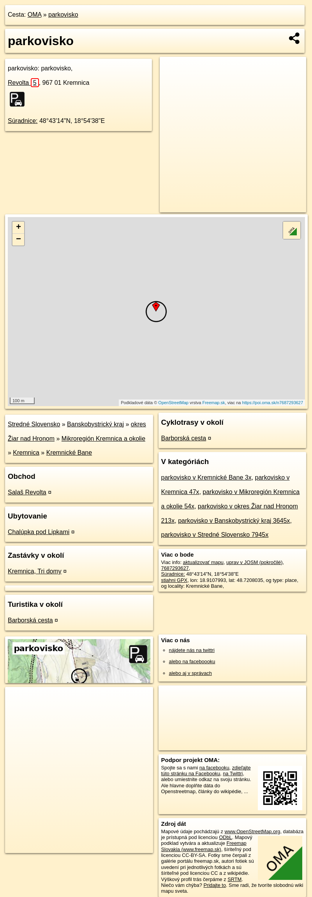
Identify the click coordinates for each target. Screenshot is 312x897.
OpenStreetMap (173, 402)
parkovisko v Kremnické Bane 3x (206, 477)
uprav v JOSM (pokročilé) (254, 562)
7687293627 (175, 568)
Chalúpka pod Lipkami (38, 532)
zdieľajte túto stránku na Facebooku (206, 770)
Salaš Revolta (27, 492)
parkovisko (63, 14)
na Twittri (233, 773)
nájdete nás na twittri (192, 650)
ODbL (225, 837)
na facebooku (214, 768)
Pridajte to (214, 885)
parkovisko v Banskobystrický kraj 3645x (234, 520)
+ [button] (18, 227)
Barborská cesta (30, 620)
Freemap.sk (213, 402)
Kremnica (26, 452)
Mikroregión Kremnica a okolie (103, 438)
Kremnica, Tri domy (35, 571)
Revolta (23, 82)
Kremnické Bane (69, 452)
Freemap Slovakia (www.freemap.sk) (204, 846)
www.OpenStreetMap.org (252, 831)
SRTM (234, 879)
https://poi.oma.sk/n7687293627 (272, 402)
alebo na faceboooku (192, 661)
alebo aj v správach (190, 673)
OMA (35, 14)
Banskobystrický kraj (95, 424)
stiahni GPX (174, 580)
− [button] (18, 239)
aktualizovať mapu (203, 562)
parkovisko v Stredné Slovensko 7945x (215, 534)
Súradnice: (23, 120)
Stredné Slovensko (34, 424)
